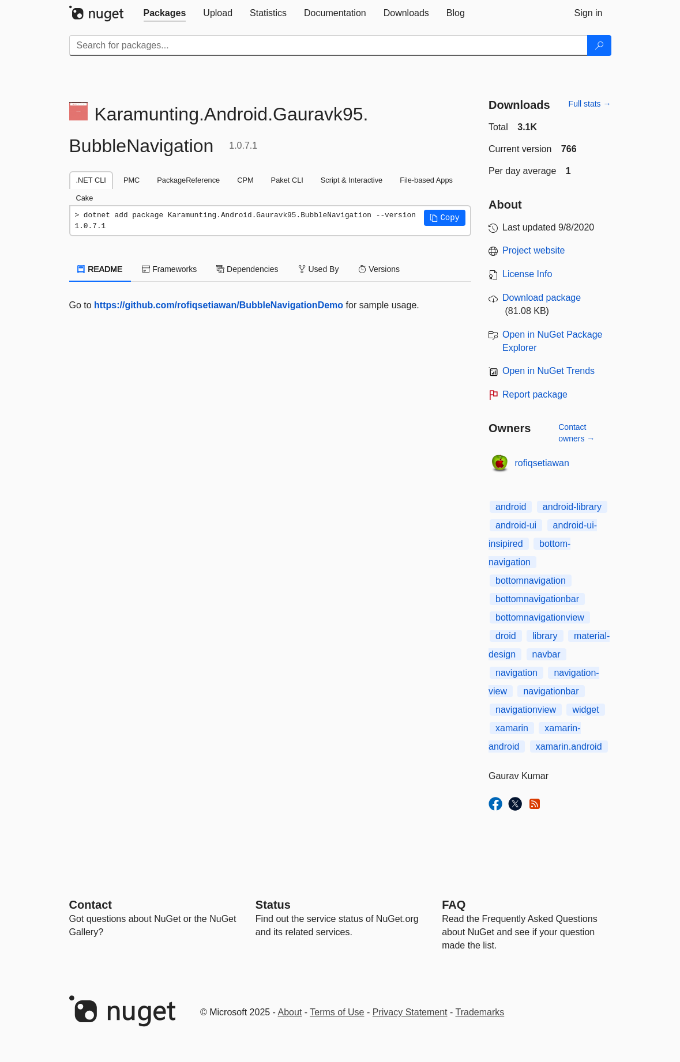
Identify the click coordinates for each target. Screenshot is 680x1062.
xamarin (511, 728)
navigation (516, 673)
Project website (533, 250)
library (545, 636)
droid (505, 636)
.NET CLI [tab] (91, 180)
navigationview (525, 710)
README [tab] (100, 269)
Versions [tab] (379, 269)
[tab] (165, 13)
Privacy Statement (410, 1012)
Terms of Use (337, 1012)
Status (273, 904)
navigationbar (550, 691)
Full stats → (590, 103)
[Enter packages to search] (328, 45)
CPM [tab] (245, 180)
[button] (444, 218)
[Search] (599, 45)
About (290, 1012)
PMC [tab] (131, 180)
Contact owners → (576, 432)
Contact (90, 904)
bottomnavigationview (539, 617)
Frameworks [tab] (169, 269)
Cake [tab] (84, 198)
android (510, 507)
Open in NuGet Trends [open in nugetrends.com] (548, 371)
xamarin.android (569, 746)
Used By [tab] (318, 269)
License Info (527, 274)
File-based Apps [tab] (426, 180)
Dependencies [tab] (247, 269)
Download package (541, 298)
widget (585, 710)
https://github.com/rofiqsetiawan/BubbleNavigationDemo (218, 305)
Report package (535, 394)
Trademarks (480, 1012)
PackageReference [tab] (188, 180)
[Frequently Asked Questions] (453, 904)
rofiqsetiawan (542, 463)
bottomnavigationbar (537, 599)
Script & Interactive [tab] (351, 180)
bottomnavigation (530, 580)
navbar (546, 654)
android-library (572, 507)
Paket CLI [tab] (287, 180)
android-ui (515, 525)
